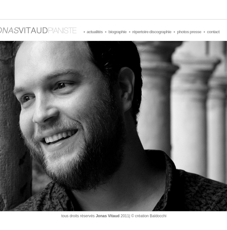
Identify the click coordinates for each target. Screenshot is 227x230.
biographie (117, 31)
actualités (95, 31)
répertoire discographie (151, 31)
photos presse (189, 31)
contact (213, 31)
